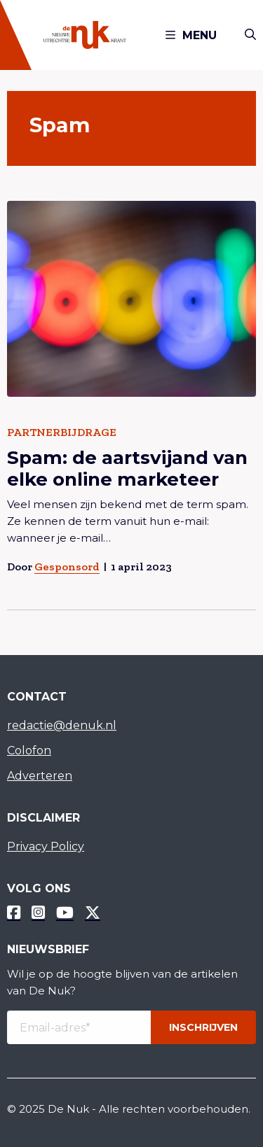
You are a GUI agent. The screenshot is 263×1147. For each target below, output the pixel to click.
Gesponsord (67, 566)
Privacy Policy (45, 846)
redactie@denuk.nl (61, 725)
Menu (191, 35)
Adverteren (39, 775)
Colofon (29, 750)
